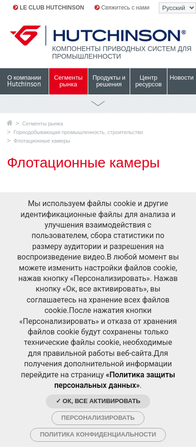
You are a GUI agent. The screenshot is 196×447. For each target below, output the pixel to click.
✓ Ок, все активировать (98, 401)
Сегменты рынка (42, 123)
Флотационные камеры (42, 141)
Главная (9, 122)
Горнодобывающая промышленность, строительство (78, 132)
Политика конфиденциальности (98, 434)
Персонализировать (98, 417)
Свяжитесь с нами (122, 7)
